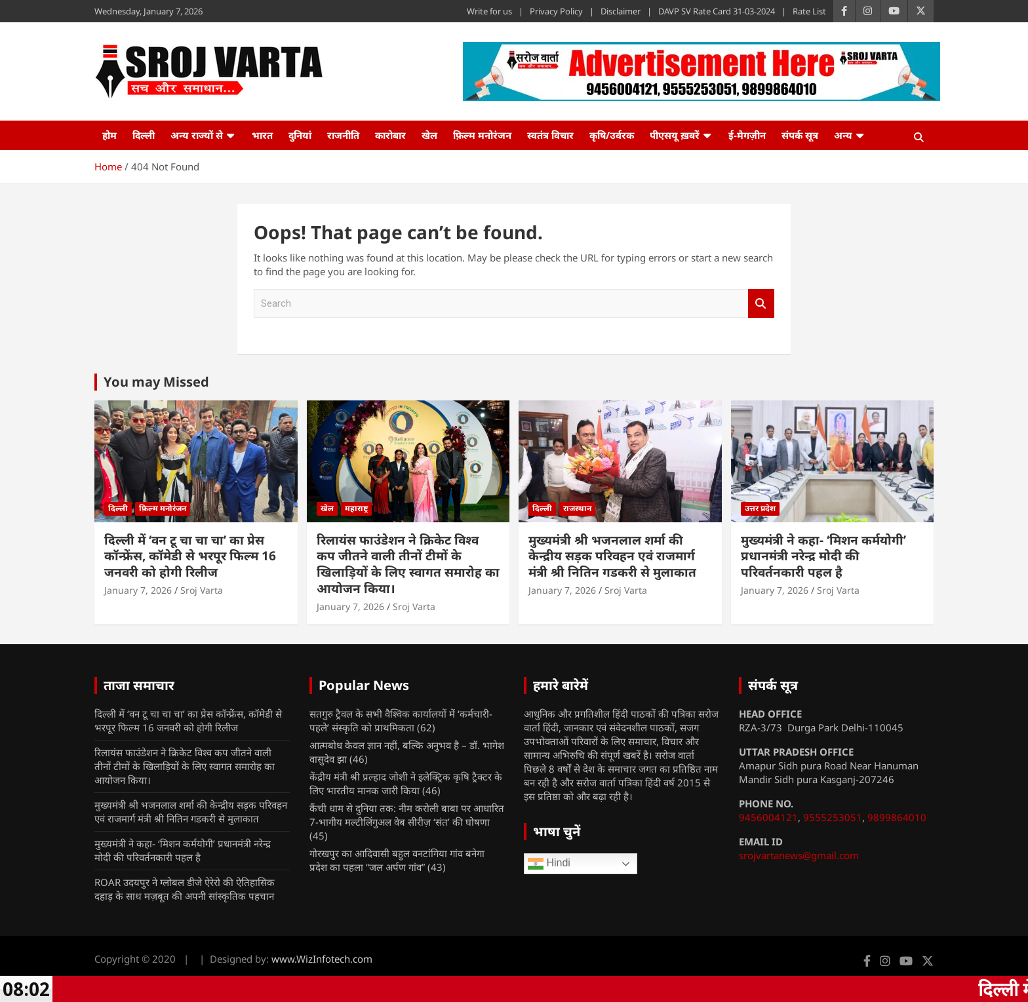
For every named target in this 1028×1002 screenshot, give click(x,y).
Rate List (809, 11)
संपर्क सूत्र (799, 135)
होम (109, 135)
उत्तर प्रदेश (760, 508)
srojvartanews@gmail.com (799, 855)
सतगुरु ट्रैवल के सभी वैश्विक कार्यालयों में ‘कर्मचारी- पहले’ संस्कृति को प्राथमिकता (400, 720)
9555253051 (832, 817)
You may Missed (156, 382)
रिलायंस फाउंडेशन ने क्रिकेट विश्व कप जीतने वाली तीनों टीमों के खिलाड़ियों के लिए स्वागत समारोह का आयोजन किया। (408, 564)
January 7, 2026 (138, 590)
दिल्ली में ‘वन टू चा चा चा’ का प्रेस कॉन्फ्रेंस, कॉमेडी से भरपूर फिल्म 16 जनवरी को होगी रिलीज (190, 556)
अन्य (843, 135)
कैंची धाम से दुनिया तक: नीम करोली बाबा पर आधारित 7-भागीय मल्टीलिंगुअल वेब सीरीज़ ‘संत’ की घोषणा (406, 814)
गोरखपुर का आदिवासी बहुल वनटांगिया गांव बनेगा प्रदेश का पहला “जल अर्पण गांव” (396, 860)
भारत (262, 135)
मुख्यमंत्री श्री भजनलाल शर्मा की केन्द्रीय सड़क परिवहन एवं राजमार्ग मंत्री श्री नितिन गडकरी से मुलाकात (612, 556)
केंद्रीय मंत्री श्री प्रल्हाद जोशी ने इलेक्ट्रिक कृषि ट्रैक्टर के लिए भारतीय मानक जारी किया (405, 783)
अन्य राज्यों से (196, 135)
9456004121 (768, 817)
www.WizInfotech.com (321, 958)
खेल (429, 135)
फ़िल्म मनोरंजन (482, 135)
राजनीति (343, 135)
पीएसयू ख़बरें (675, 135)
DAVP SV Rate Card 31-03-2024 (716, 11)
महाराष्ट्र (356, 508)
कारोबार (390, 135)
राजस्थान (577, 508)
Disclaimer (621, 11)
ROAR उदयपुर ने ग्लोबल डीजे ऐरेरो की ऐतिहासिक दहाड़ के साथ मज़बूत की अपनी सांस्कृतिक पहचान (184, 889)
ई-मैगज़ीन (747, 135)
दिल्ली (143, 135)
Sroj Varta (201, 590)
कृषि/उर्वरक (611, 135)
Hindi (549, 864)
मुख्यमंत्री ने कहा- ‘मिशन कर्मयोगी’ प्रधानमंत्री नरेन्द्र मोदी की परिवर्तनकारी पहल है (823, 556)
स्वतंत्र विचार (550, 135)
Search (761, 303)
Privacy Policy (556, 11)
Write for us (489, 11)
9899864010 (896, 817)
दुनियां (299, 135)
